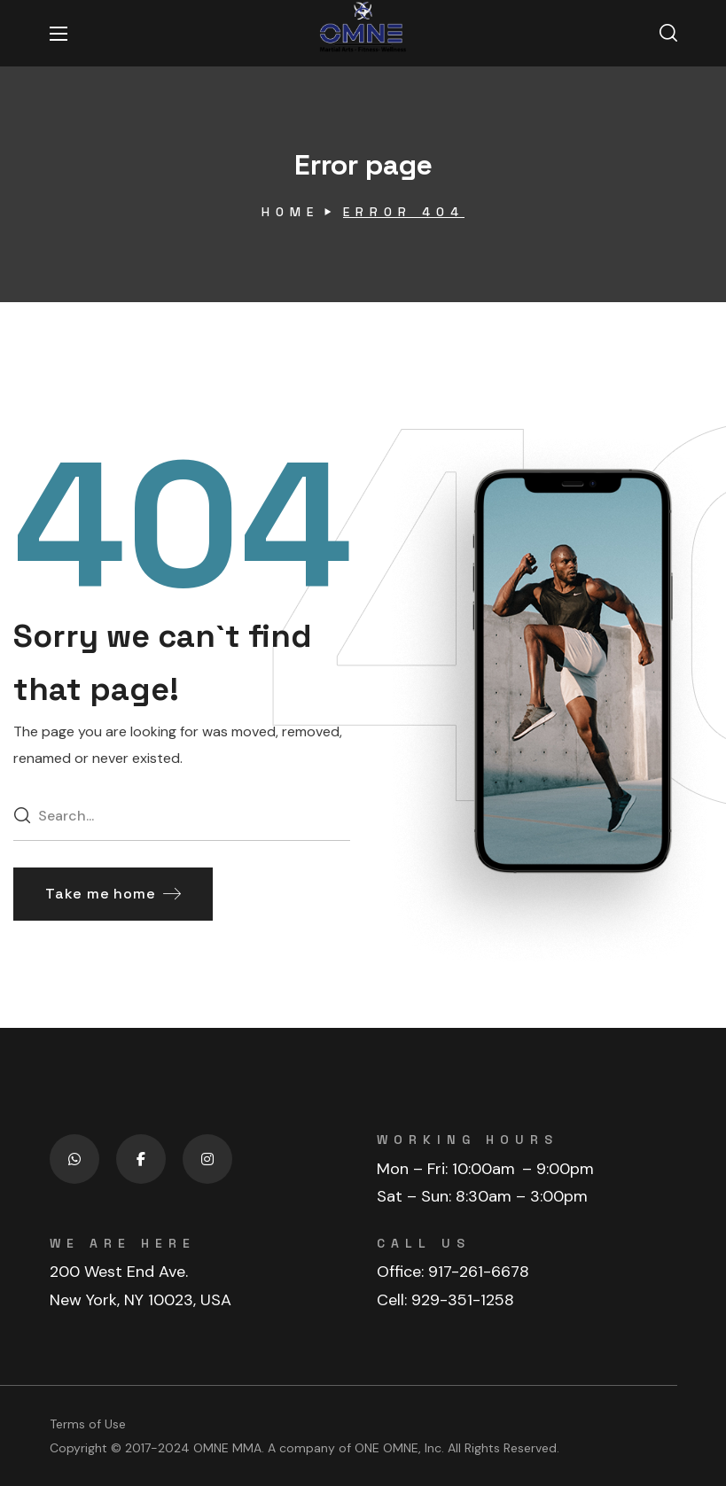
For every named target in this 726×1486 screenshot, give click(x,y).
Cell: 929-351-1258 (445, 1300)
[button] (668, 33)
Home (290, 212)
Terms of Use (88, 1424)
